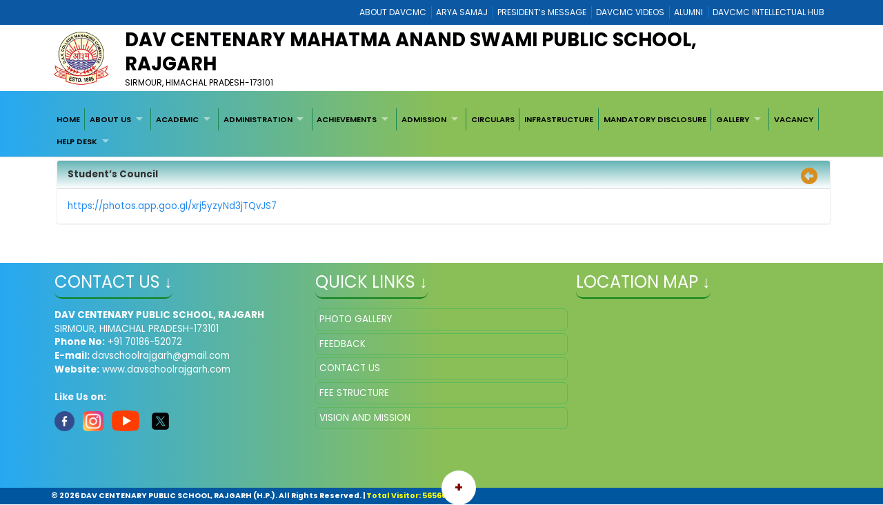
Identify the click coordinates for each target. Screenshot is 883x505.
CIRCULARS (493, 119)
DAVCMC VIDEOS (630, 12)
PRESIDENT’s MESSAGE (541, 12)
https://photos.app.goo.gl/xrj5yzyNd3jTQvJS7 (172, 205)
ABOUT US (110, 119)
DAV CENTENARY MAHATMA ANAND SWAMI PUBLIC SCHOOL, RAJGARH (411, 51)
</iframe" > (702, 377)
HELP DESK (77, 141)
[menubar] (441, 130)
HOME (68, 119)
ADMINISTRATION (258, 119)
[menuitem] (68, 119)
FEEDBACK (342, 343)
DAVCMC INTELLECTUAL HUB (768, 12)
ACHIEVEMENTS (347, 119)
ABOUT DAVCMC (392, 12)
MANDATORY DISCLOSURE (655, 119)
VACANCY (793, 119)
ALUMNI (688, 12)
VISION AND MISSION (364, 417)
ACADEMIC (177, 119)
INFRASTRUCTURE (558, 119)
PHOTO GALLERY (355, 319)
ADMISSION (423, 119)
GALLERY (732, 119)
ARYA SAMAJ (462, 12)
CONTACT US (349, 368)
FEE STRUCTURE (354, 392)
